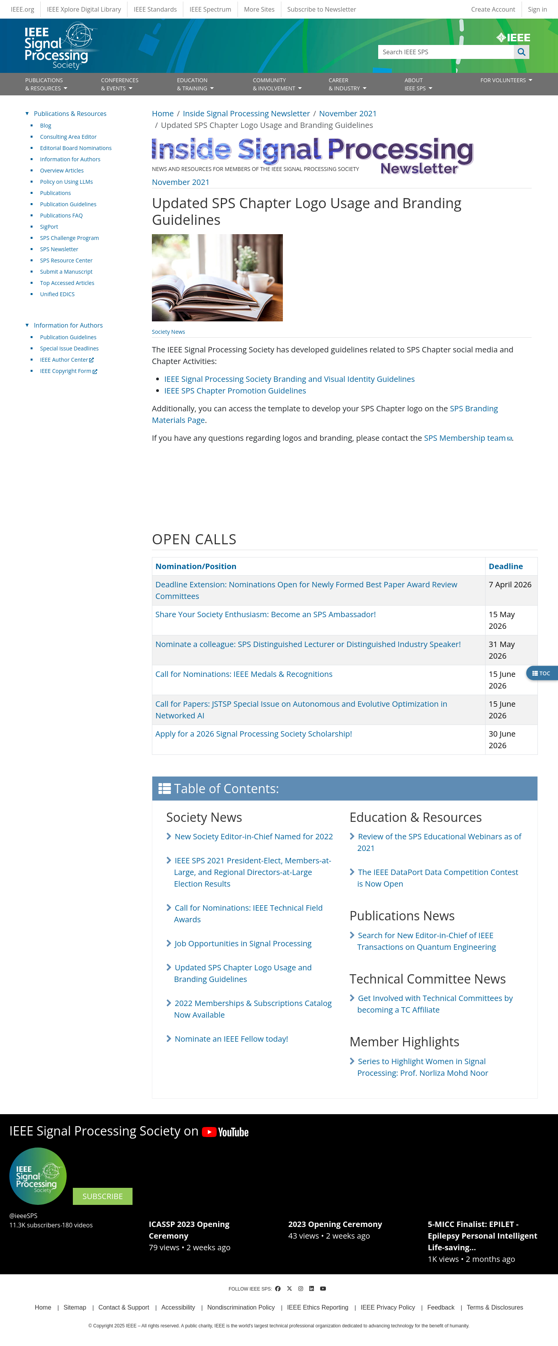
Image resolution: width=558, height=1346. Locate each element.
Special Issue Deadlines (69, 348)
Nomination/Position (195, 566)
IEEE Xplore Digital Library (84, 9)
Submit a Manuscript (66, 271)
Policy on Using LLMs (66, 181)
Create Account (493, 9)
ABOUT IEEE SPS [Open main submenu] (416, 84)
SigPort (49, 226)
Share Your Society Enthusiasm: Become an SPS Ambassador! (265, 614)
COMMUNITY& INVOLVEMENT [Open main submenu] (274, 84)
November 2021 (348, 113)
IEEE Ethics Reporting (317, 1307)
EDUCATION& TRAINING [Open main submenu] (193, 84)
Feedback (441, 1307)
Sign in (537, 9)
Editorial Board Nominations (76, 148)
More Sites (259, 9)
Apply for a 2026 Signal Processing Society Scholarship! (253, 733)
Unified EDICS (57, 294)
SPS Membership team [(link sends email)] (468, 438)
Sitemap (75, 1307)
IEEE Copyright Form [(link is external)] (68, 370)
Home (163, 113)
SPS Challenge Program (69, 238)
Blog (46, 125)
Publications (55, 193)
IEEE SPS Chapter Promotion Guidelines (235, 390)
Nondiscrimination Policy (241, 1307)
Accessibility (178, 1307)
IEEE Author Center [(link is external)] (67, 359)
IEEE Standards (155, 9)
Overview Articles (62, 170)
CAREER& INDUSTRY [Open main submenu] (345, 84)
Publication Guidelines (68, 204)
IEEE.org (22, 9)
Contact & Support (123, 1307)
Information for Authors (70, 159)
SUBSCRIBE (103, 1196)
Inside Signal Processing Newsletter (246, 113)
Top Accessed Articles (67, 282)
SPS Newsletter (59, 249)
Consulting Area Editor (68, 136)
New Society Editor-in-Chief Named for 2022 (254, 836)
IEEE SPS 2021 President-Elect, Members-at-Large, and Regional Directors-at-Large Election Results (252, 872)
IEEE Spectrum (210, 9)
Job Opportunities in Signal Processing (243, 943)
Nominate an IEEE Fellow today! (231, 1039)
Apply (521, 52)
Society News (168, 331)
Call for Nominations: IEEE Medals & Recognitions (243, 674)
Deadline (509, 566)
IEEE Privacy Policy (388, 1307)
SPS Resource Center (66, 260)
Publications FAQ (61, 215)
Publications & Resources (70, 113)
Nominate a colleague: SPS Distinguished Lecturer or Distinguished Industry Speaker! (308, 644)
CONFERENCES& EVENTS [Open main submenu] (120, 84)
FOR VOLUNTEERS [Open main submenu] (503, 80)
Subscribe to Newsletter (322, 9)
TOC (541, 673)
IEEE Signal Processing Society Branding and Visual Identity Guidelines (289, 379)
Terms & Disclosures (495, 1307)
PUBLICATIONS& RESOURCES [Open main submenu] (44, 84)
